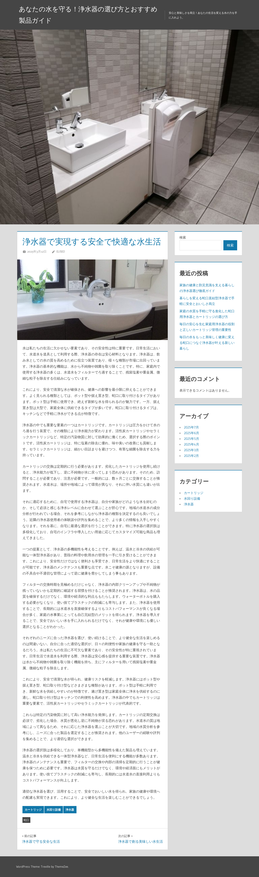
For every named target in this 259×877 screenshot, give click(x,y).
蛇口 (26, 820)
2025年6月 (191, 433)
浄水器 (70, 809)
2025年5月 (191, 439)
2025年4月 (191, 444)
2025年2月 (191, 456)
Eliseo (60, 251)
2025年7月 (191, 427)
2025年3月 (191, 450)
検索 (182, 237)
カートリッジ (33, 809)
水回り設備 (54, 809)
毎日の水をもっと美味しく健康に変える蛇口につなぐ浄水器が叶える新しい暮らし (207, 342)
